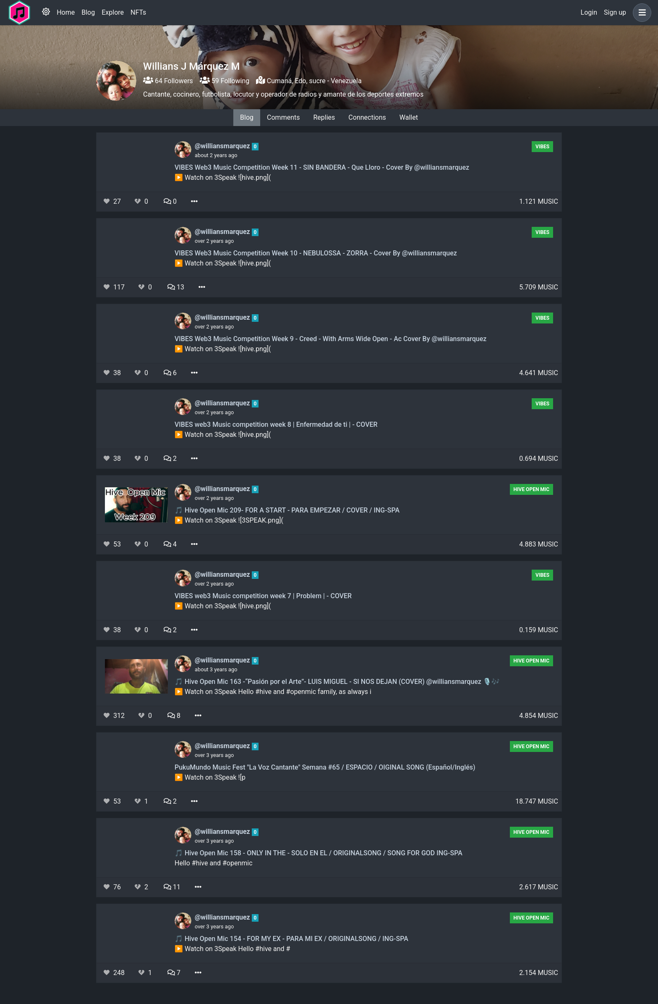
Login (589, 12)
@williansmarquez (223, 146)
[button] (640, 12)
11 (172, 887)
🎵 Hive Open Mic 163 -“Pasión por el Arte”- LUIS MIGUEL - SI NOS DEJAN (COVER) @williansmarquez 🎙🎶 (337, 682)
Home (66, 12)
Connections (367, 117)
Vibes (542, 147)
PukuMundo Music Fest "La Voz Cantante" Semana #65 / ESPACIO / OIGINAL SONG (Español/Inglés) (325, 767)
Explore (113, 12)
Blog (88, 12)
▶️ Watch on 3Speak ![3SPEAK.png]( (229, 520)
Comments (283, 117)
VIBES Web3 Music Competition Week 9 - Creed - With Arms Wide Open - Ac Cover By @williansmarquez (330, 339)
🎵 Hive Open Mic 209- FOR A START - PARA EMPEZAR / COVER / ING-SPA (287, 510)
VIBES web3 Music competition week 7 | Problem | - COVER (263, 596)
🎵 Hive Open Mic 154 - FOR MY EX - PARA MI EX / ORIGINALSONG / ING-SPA (291, 939)
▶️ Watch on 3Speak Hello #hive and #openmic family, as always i (273, 692)
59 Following (224, 81)
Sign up (615, 12)
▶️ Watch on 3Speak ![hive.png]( (223, 177)
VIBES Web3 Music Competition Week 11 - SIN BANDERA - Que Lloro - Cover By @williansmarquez (322, 167)
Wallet (409, 117)
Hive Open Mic (532, 489)
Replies (324, 117)
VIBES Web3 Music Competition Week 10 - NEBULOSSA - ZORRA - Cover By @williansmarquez (316, 253)
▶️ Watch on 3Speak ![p (210, 777)
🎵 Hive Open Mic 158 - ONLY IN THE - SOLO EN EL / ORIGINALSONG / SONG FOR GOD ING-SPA (318, 853)
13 (175, 287)
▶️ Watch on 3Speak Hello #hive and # (232, 949)
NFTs (138, 12)
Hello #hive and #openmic (214, 863)
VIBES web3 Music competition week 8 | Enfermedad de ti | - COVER (276, 424)
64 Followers (168, 81)
